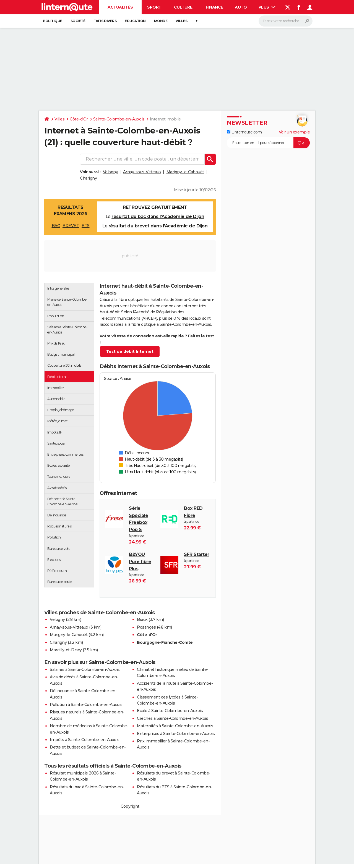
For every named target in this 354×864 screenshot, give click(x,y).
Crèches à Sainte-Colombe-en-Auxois (172, 718)
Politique (52, 21)
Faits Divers (104, 21)
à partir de (142, 525)
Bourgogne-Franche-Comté (165, 642)
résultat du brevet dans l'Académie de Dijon (158, 226)
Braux (142, 619)
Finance (214, 7)
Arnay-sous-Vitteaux (142, 171)
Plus (267, 7)
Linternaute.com (244, 132)
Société (78, 21)
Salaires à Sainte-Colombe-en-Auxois (85, 669)
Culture (183, 7)
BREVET (71, 225)
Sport (154, 7)
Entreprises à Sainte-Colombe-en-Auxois (176, 733)
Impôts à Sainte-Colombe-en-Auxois (84, 739)
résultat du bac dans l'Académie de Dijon (157, 216)
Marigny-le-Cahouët (185, 171)
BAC (56, 225)
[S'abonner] (268, 142)
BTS (86, 225)
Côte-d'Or (79, 119)
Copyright (130, 806)
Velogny (110, 171)
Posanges (146, 627)
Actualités (120, 7)
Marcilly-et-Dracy (66, 649)
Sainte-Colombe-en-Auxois (119, 119)
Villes (181, 21)
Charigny (88, 178)
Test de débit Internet (129, 351)
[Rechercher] (286, 21)
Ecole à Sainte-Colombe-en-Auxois (170, 710)
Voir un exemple (294, 132)
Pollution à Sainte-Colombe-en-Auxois (86, 704)
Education (135, 21)
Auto (241, 7)
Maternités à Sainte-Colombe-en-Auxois (175, 725)
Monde (161, 21)
